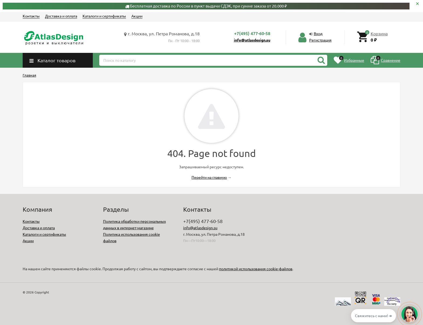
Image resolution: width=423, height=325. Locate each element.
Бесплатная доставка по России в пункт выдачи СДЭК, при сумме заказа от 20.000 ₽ (208, 5)
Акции (136, 15)
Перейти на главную (209, 177)
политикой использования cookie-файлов (255, 268)
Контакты (31, 15)
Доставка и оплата (61, 15)
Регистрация (320, 39)
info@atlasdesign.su (252, 39)
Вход (318, 33)
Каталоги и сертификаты (104, 15)
